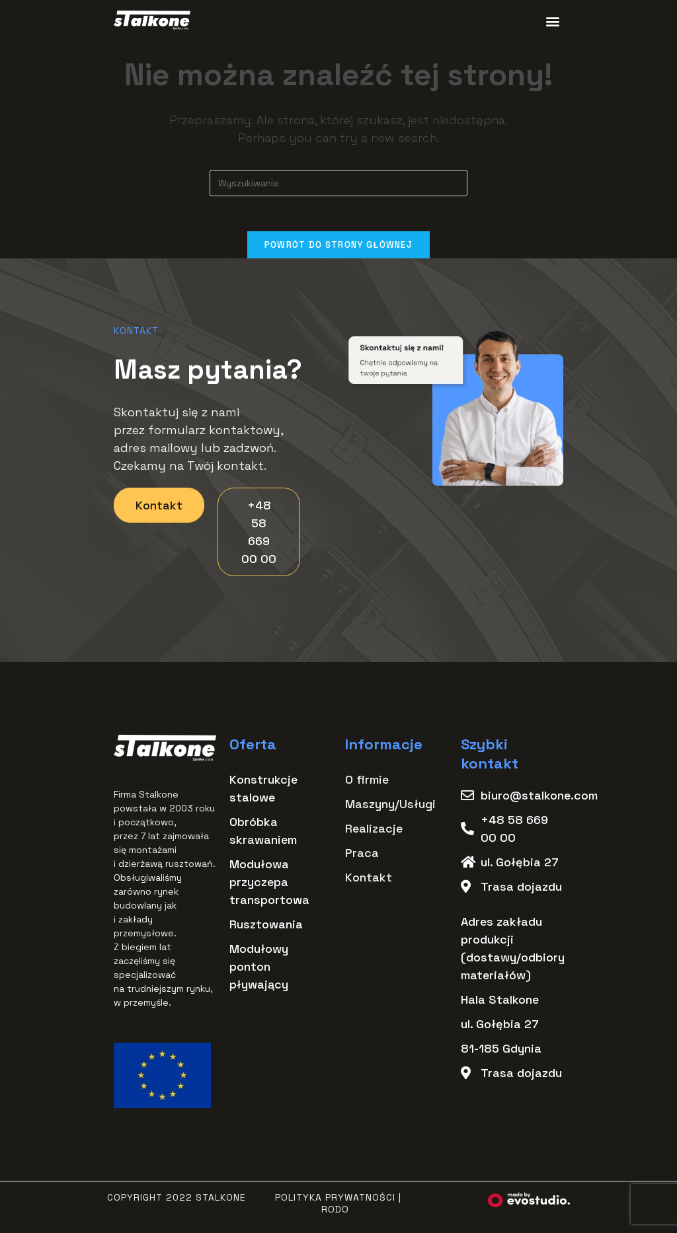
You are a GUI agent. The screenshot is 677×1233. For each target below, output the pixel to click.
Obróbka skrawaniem (263, 835)
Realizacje (374, 833)
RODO (335, 1214)
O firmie (367, 784)
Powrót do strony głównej (338, 249)
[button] (552, 21)
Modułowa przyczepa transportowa (269, 886)
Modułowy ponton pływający (258, 971)
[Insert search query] (338, 183)
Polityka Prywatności (335, 1202)
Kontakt (368, 881)
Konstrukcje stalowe (263, 792)
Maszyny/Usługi (390, 808)
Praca (362, 857)
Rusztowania (266, 928)
